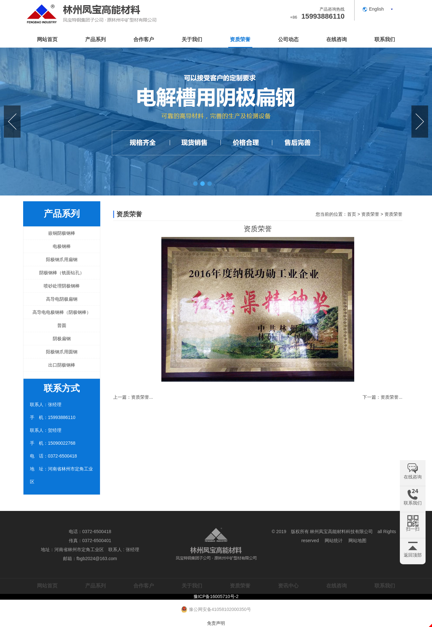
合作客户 (143, 39)
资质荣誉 (240, 39)
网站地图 (357, 540)
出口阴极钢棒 (61, 365)
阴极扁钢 (62, 338)
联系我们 (384, 39)
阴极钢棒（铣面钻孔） (61, 272)
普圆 (61, 325)
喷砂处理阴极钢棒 (62, 285)
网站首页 (47, 39)
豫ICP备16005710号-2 (216, 596)
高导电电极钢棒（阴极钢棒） (61, 312)
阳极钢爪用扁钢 (61, 259)
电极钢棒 (62, 246)
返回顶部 (413, 555)
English (376, 9)
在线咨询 (336, 39)
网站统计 (334, 540)
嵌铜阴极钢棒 (61, 233)
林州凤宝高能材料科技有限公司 (341, 531)
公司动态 (288, 39)
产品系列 (95, 39)
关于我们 (192, 39)
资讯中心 (288, 585)
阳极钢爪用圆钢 (61, 351)
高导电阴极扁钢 (61, 299)
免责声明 (216, 623)
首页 (351, 214)
